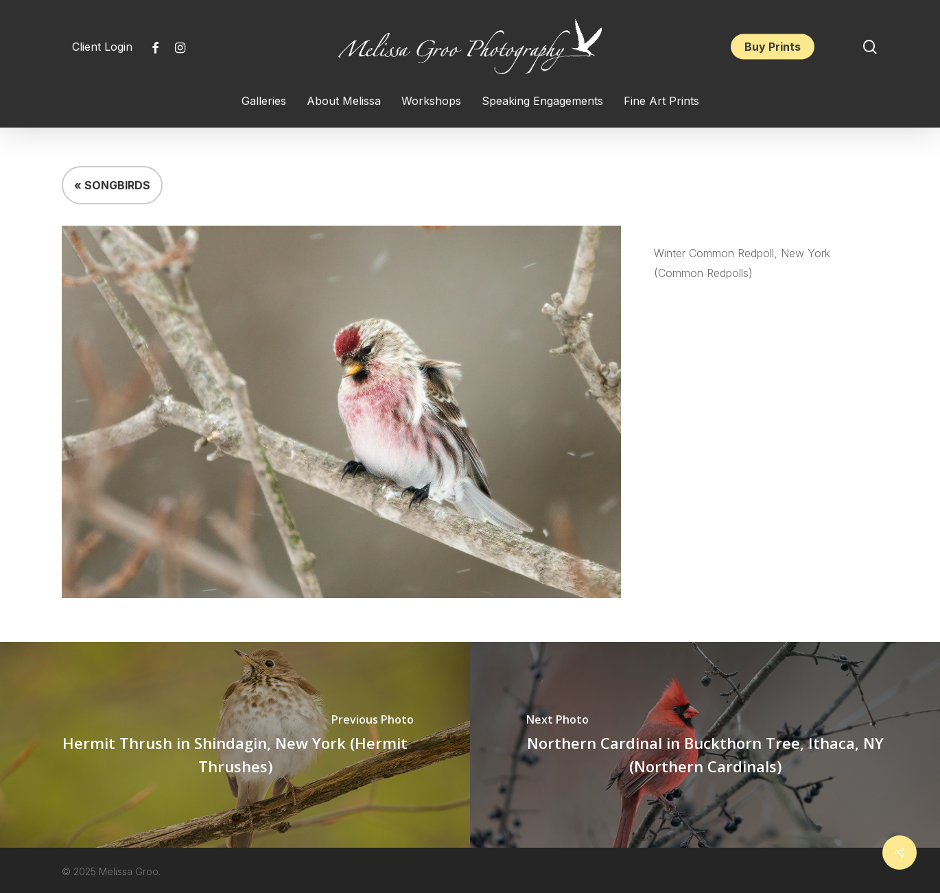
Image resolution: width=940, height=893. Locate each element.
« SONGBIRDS (112, 185)
